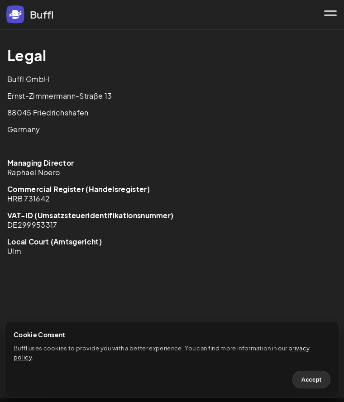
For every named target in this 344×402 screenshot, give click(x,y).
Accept (311, 379)
